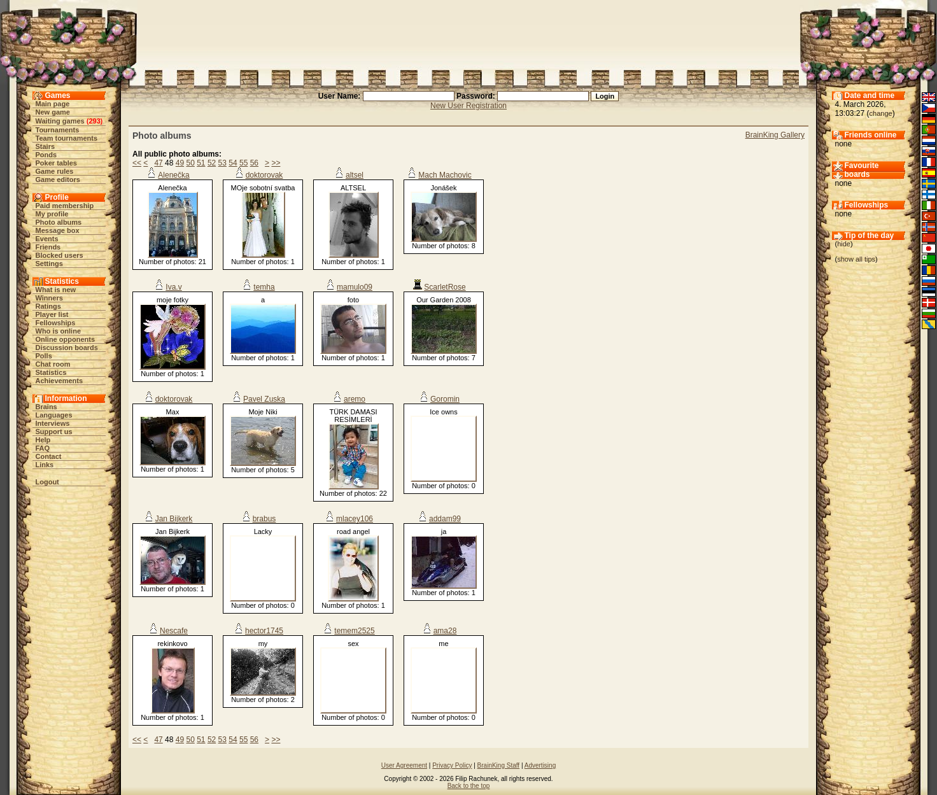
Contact (49, 456)
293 (94, 121)
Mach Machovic (444, 175)
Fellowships (56, 323)
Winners (49, 298)
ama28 (445, 630)
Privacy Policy (452, 765)
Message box (58, 230)
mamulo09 (354, 287)
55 (243, 162)
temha (263, 287)
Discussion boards (67, 347)
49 (180, 162)
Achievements (59, 380)
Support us (54, 431)
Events (47, 239)
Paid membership (65, 205)
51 (201, 162)
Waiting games (60, 121)
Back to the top (468, 785)
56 (254, 162)
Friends (48, 247)
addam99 (445, 518)
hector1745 (264, 630)
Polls (44, 356)
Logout (47, 482)
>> (275, 162)
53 (222, 162)
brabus (264, 518)
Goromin (445, 399)
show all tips (856, 259)
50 (190, 162)
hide (843, 244)
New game (53, 112)
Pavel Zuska (264, 399)
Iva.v (173, 287)
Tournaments (58, 130)
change (881, 113)
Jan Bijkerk (174, 518)
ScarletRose (444, 287)
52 (212, 162)
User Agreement (404, 765)
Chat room (53, 364)
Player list (52, 314)
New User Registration (468, 105)
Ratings (48, 306)
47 (158, 162)
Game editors (58, 179)
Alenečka (173, 175)
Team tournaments (67, 138)
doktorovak (264, 175)
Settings (49, 263)
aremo (354, 399)
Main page (53, 104)
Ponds (46, 154)
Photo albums (59, 222)
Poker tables (56, 163)
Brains (46, 407)
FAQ (43, 448)
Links (45, 464)
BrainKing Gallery (775, 134)
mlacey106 (354, 518)
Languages (54, 415)
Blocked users (59, 255)
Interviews (53, 423)
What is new (56, 289)
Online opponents (65, 339)
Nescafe (174, 630)
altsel (354, 175)
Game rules (55, 171)
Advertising (540, 765)
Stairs (45, 146)
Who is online (58, 331)
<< (136, 162)
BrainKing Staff (498, 765)
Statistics (51, 372)
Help (43, 440)
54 (233, 162)
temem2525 (354, 630)
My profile (52, 214)
